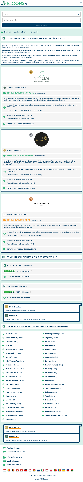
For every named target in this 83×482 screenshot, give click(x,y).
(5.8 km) (15, 361)
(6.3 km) (14, 373)
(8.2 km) (14, 392)
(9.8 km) (12, 419)
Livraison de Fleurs (20, 32)
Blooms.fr (7, 32)
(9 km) (14, 411)
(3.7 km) (14, 349)
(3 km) (12, 341)
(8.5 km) (50, 396)
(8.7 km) (51, 400)
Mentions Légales (13, 461)
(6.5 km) (51, 376)
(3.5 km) (51, 345)
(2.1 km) (55, 334)
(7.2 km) (12, 384)
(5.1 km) (11, 357)
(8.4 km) (51, 392)
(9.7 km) (56, 415)
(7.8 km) (54, 384)
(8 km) (13, 388)
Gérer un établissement (14, 457)
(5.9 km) (51, 361)
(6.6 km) (15, 380)
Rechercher (41, 25)
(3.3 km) (12, 345)
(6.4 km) (13, 376)
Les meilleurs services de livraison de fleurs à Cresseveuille (37, 38)
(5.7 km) (51, 357)
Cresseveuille (34, 32)
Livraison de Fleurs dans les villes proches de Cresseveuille (37, 326)
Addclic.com (44, 479)
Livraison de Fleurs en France (16, 452)
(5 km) (51, 353)
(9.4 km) (53, 411)
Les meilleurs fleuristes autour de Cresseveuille (31, 257)
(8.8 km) (13, 404)
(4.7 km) (13, 353)
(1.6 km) (12, 334)
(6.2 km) (12, 365)
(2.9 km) (14, 338)
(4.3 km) (50, 349)
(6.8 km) (50, 380)
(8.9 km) (52, 404)
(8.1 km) (53, 388)
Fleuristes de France (13, 448)
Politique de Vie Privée (14, 465)
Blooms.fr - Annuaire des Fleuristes (44, 475)
